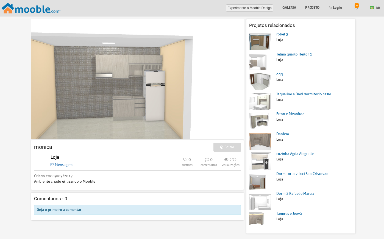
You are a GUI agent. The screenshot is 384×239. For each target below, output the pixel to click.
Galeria (289, 7)
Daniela (282, 134)
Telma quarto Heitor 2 (294, 54)
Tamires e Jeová (289, 213)
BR (375, 7)
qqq (279, 74)
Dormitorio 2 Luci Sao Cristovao (302, 173)
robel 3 (282, 34)
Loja (55, 157)
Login (335, 7)
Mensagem (62, 164)
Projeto (312, 7)
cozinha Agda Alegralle (295, 153)
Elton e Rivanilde (290, 114)
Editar (227, 147)
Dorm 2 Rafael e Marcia (295, 193)
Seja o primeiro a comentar (59, 209)
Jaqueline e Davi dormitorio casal (303, 94)
